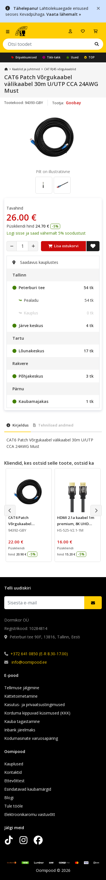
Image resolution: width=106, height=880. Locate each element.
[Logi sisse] (70, 31)
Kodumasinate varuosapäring (31, 738)
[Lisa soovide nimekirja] (92, 246)
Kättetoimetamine (21, 696)
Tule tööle (13, 806)
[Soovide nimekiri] (83, 31)
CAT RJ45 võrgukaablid (60, 69)
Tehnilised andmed (53, 425)
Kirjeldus (18, 425)
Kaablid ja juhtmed (26, 69)
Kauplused (13, 763)
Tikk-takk (51, 57)
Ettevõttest (14, 780)
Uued (72, 57)
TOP (89, 57)
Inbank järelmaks (19, 729)
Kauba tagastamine (22, 721)
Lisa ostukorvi (63, 245)
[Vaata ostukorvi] (95, 31)
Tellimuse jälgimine (21, 687)
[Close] (98, 8)
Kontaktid (13, 772)
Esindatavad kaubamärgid (27, 789)
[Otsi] (96, 44)
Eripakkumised (24, 57)
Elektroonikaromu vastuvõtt (29, 814)
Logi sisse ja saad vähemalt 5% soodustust (46, 233)
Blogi (9, 797)
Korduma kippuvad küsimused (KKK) (37, 713)
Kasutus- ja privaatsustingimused (34, 704)
